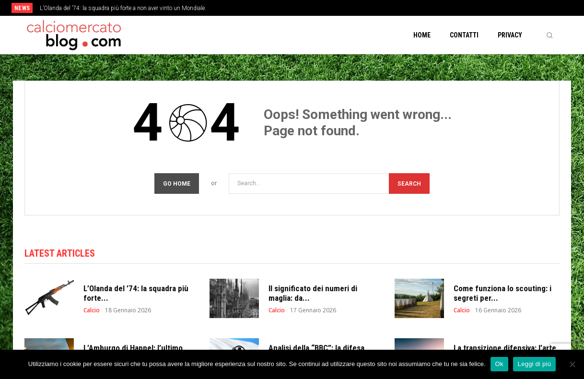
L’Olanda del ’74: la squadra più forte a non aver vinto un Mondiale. (123, 8)
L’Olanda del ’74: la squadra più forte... (135, 294)
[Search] (409, 183)
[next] (323, 8)
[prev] (308, 8)
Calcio (91, 311)
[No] (572, 364)
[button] (549, 35)
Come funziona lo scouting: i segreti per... (502, 294)
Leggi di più (534, 363)
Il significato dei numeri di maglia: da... (313, 294)
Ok (499, 363)
